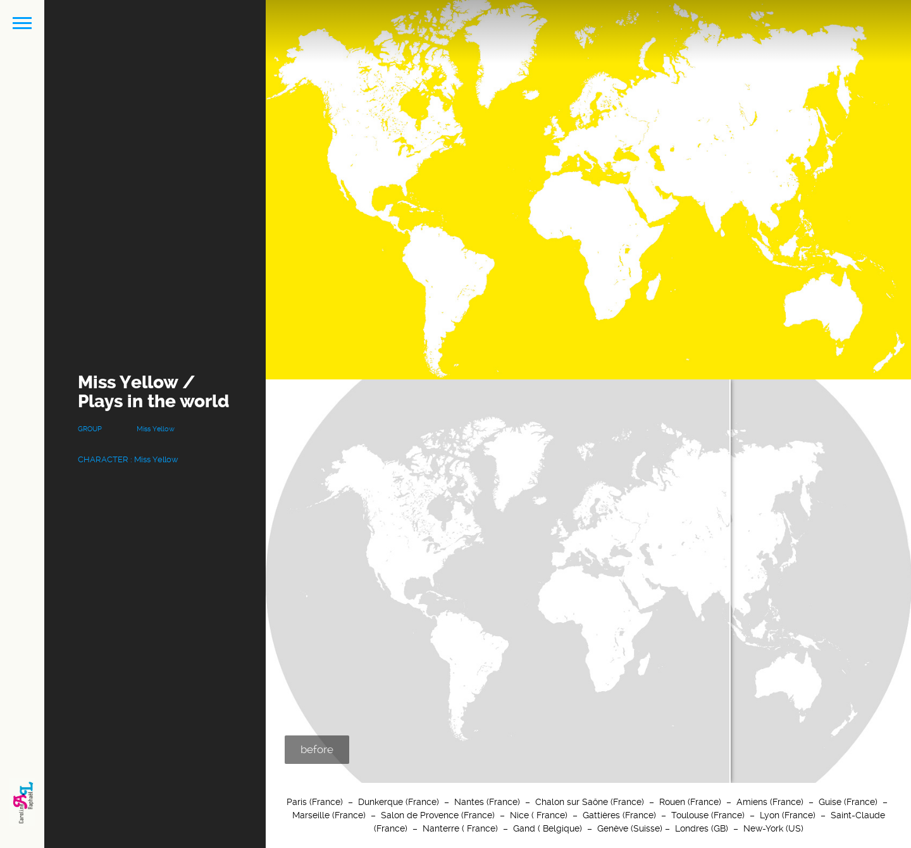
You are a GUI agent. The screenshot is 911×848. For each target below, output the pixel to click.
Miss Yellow (156, 429)
